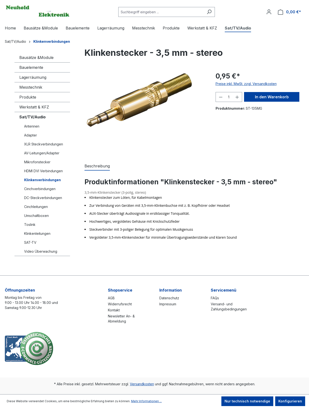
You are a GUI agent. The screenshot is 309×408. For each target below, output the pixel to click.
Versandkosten (142, 384)
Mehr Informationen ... (146, 401)
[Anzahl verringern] (221, 97)
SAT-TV (30, 242)
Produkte (27, 97)
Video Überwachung (40, 251)
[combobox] (161, 12)
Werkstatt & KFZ (34, 107)
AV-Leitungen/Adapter (41, 153)
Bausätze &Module (36, 57)
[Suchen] (209, 12)
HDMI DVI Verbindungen (43, 171)
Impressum (167, 304)
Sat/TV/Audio (32, 117)
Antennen (31, 126)
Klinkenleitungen (37, 233)
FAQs (215, 298)
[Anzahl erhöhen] (237, 97)
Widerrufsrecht (120, 304)
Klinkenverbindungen (42, 180)
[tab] (97, 166)
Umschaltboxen (36, 216)
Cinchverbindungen (40, 189)
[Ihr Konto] (269, 12)
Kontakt (114, 310)
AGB (111, 298)
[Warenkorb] (289, 12)
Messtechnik (30, 87)
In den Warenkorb (272, 96)
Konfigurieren (290, 401)
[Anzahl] (228, 97)
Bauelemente (31, 67)
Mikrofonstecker (37, 162)
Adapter (30, 135)
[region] (145, 112)
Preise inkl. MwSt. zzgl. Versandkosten (246, 84)
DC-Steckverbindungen (43, 198)
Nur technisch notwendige (247, 401)
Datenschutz (169, 298)
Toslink (29, 224)
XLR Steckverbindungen (43, 144)
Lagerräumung (32, 77)
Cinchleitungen (36, 207)
